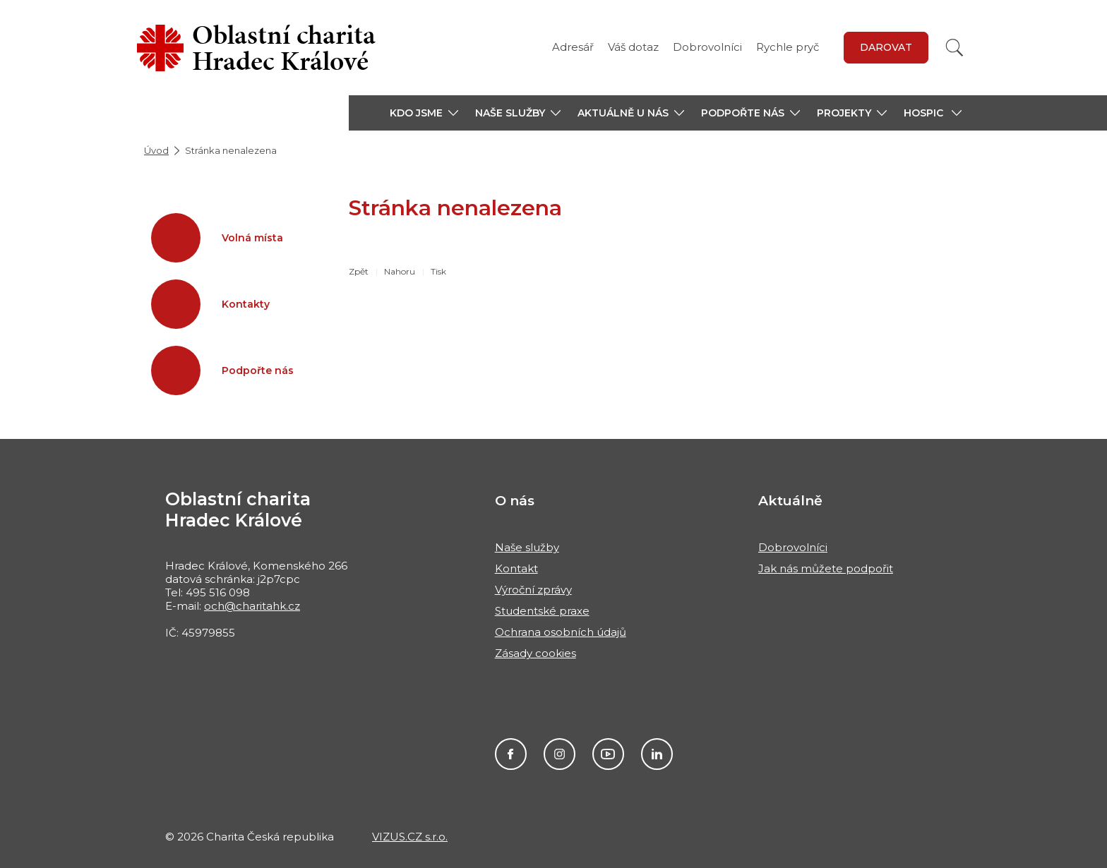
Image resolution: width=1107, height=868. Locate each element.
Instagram (559, 754)
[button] (424, 113)
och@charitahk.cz (252, 606)
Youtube (608, 754)
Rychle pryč (787, 47)
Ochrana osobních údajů (560, 632)
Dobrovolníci (707, 47)
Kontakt (516, 568)
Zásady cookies (535, 653)
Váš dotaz (633, 47)
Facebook (511, 754)
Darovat (886, 47)
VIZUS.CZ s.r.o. (410, 836)
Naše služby (527, 547)
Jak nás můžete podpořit (825, 568)
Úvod (156, 150)
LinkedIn (657, 754)
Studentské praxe (542, 610)
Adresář (573, 47)
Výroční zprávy (533, 589)
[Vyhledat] (954, 48)
